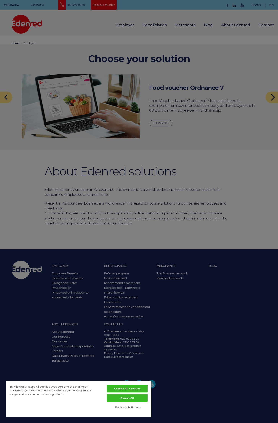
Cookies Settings (127, 407)
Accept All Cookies (127, 388)
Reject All (127, 397)
